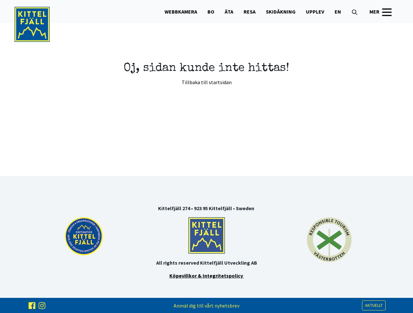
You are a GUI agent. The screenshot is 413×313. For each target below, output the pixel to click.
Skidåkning (281, 11)
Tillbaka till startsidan (207, 82)
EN (338, 11)
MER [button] (381, 12)
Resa (250, 11)
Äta (229, 11)
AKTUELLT (374, 305)
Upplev (315, 11)
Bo (210, 11)
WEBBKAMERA (181, 11)
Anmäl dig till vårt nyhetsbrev (206, 305)
